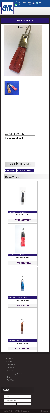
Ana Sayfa (10, 358)
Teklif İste (10, 170)
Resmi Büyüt (23, 27)
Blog (8, 377)
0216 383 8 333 (24, 2)
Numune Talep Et (25, 170)
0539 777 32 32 (24, 5)
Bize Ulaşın (10, 380)
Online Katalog (11, 371)
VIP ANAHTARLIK (25, 20)
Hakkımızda (10, 365)
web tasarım (43, 411)
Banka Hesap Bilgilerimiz (15, 374)
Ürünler (9, 362)
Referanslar (10, 368)
